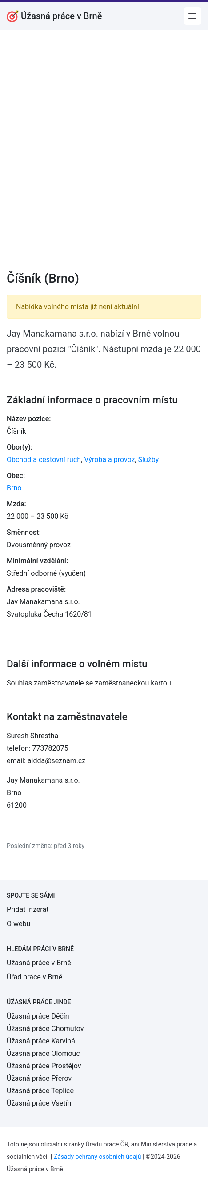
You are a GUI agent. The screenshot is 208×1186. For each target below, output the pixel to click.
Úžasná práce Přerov (39, 1078)
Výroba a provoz (109, 459)
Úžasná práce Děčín (38, 1016)
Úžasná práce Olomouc (43, 1053)
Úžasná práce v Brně (39, 963)
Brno (14, 488)
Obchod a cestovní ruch (44, 459)
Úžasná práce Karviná (41, 1041)
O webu (18, 923)
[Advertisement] (104, 156)
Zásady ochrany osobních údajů (97, 1156)
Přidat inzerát (27, 909)
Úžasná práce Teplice (40, 1091)
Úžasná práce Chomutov (45, 1028)
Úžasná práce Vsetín (39, 1103)
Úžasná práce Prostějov (44, 1066)
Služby (148, 459)
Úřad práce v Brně (34, 977)
